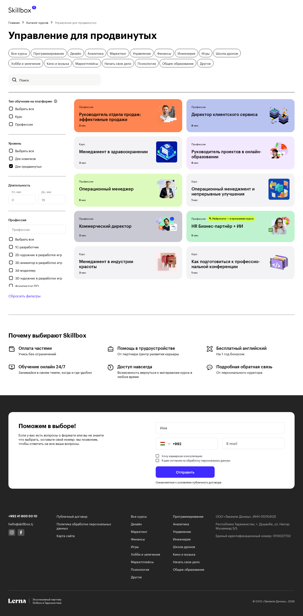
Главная (14, 22)
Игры (206, 53)
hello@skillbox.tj (20, 523)
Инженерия (186, 53)
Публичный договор (72, 516)
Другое (205, 63)
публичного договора (206, 482)
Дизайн (75, 53)
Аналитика (96, 53)
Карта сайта (66, 535)
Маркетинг (118, 53)
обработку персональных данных (208, 460)
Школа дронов (227, 53)
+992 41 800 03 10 (22, 516)
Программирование (48, 53)
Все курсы (19, 53)
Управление (142, 53)
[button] (163, 443)
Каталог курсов (37, 22)
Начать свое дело (118, 63)
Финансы (164, 53)
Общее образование (178, 63)
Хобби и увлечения (25, 63)
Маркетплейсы (86, 63)
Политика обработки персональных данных (84, 526)
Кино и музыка (58, 63)
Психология (147, 63)
